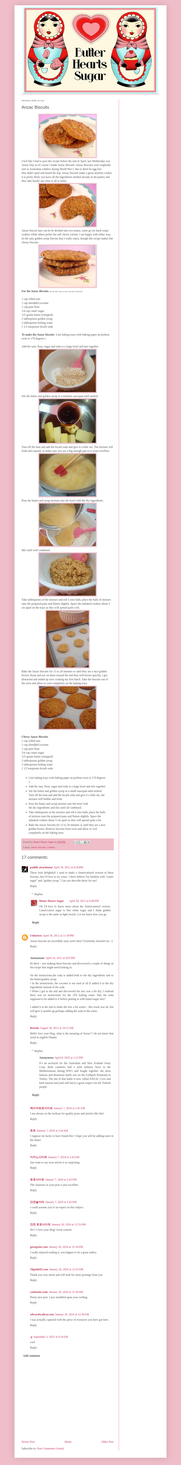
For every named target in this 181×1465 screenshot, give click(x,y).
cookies (51, 847)
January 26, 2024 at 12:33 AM (69, 1224)
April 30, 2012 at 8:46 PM (84, 900)
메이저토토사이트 (41, 1108)
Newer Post (28, 1441)
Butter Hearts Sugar (51, 900)
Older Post (107, 1441)
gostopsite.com (39, 1246)
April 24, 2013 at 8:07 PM (60, 957)
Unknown (36, 935)
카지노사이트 (38, 1157)
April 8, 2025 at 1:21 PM (69, 1057)
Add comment (31, 1355)
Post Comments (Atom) (50, 1448)
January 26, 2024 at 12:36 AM (66, 1291)
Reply (33, 886)
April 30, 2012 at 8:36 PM (68, 867)
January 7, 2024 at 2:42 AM (52, 1130)
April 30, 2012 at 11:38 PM (58, 935)
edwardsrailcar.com (42, 1314)
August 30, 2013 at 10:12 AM (56, 1027)
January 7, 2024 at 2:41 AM (69, 1108)
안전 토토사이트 (40, 1224)
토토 (33, 1130)
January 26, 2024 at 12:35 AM (66, 1269)
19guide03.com (39, 1269)
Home (68, 1441)
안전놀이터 (37, 1201)
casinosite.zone (39, 1291)
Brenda (34, 1027)
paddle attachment (41, 867)
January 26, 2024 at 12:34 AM (66, 1246)
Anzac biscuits (38, 847)
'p (31, 1336)
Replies (38, 894)
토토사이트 (37, 1179)
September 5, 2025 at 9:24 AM (50, 1336)
